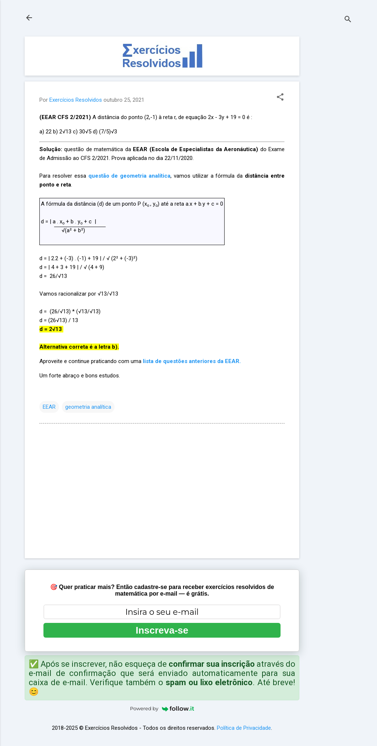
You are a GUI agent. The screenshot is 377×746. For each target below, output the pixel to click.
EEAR (49, 407)
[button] (280, 98)
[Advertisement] (328, 147)
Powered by (162, 708)
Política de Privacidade (244, 728)
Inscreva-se (161, 630)
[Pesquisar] (347, 20)
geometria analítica (88, 407)
